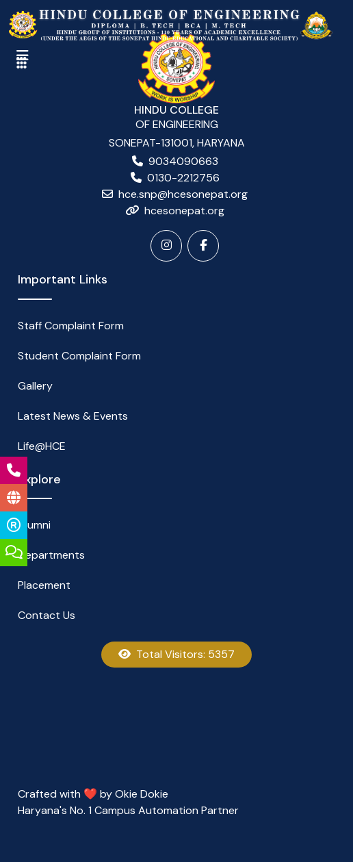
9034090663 (183, 161)
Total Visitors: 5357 (176, 654)
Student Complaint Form (79, 355)
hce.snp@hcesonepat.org (183, 194)
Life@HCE (42, 446)
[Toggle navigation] (21, 63)
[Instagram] (166, 246)
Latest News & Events (73, 416)
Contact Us (46, 615)
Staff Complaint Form (71, 325)
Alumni (34, 525)
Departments (51, 555)
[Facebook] (203, 246)
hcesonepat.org (184, 210)
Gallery (35, 386)
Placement (44, 585)
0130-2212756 (183, 177)
